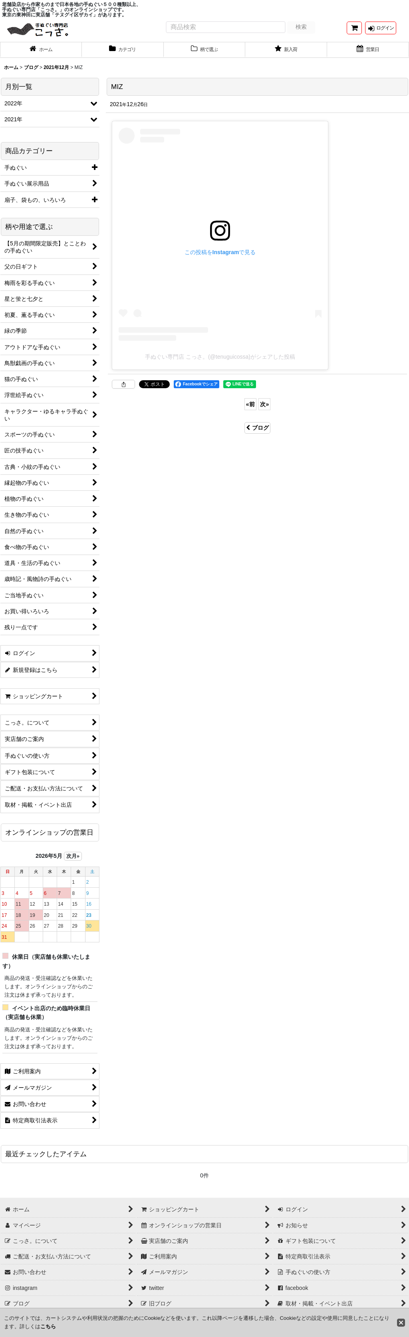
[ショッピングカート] (354, 31)
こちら (48, 1326)
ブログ (257, 433)
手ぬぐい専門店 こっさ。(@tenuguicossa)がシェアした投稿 (220, 362)
